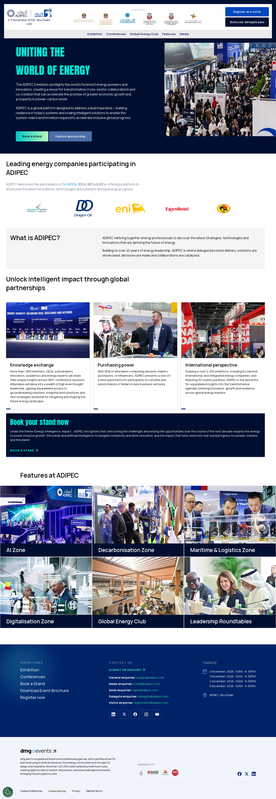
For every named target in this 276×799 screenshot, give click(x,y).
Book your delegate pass (247, 22)
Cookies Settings (57, 791)
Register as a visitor (247, 12)
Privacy (76, 791)
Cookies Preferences (31, 791)
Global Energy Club (144, 34)
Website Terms (94, 791)
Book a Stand (24, 450)
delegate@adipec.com (153, 696)
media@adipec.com (146, 684)
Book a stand (32, 136)
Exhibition (94, 34)
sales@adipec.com (145, 690)
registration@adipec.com (151, 703)
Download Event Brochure (44, 690)
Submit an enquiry (127, 669)
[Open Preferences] (8, 792)
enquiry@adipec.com (150, 677)
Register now (32, 697)
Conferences (116, 34)
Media (184, 34)
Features (169, 34)
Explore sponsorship (70, 136)
